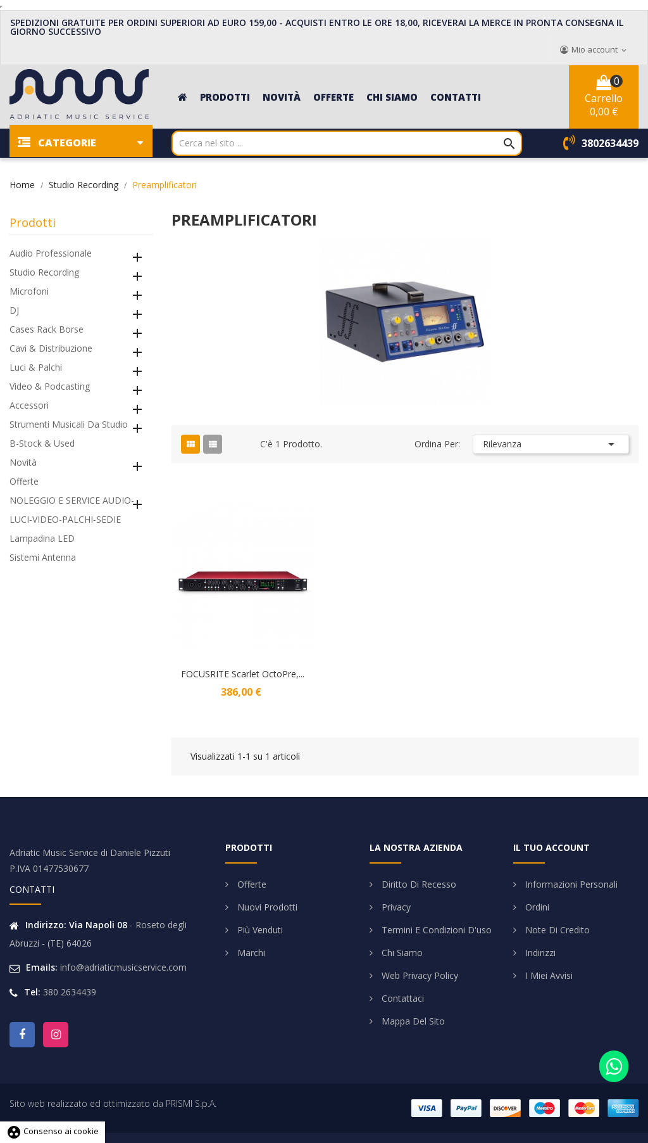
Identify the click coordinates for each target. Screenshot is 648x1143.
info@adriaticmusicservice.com (123, 967)
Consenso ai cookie (52, 1131)
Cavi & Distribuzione (50, 348)
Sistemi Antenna (42, 557)
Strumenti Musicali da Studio (68, 424)
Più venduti (259, 930)
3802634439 (610, 143)
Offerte (24, 481)
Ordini (536, 907)
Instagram (55, 1034)
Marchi (250, 953)
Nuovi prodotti (266, 907)
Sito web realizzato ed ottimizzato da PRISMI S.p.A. (112, 1103)
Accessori (29, 405)
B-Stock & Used (42, 443)
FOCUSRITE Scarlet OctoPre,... (242, 674)
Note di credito (556, 930)
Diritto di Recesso (417, 884)
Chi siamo (401, 953)
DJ (14, 310)
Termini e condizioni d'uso (435, 930)
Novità (23, 462)
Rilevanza (551, 444)
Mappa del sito (412, 1021)
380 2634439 (69, 992)
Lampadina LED (42, 538)
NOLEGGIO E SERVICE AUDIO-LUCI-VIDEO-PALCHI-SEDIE (71, 509)
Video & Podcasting (49, 386)
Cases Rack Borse (46, 329)
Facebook (22, 1034)
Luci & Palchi (35, 367)
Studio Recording (44, 272)
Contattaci (401, 998)
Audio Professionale (50, 253)
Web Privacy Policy (418, 975)
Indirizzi (539, 953)
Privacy (395, 907)
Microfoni (29, 291)
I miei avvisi (548, 975)
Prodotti (32, 222)
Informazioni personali (570, 884)
